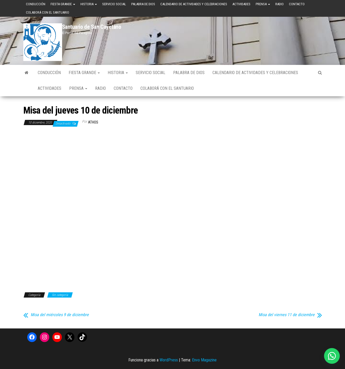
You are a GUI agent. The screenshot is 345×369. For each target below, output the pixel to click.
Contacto (297, 4)
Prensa (263, 4)
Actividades (241, 4)
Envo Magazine (204, 359)
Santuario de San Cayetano (91, 27)
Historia (88, 4)
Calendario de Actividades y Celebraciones (193, 4)
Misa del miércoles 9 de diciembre (60, 314)
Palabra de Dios (143, 4)
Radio (279, 4)
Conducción (35, 4)
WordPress (169, 359)
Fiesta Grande (63, 4)
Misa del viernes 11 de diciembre (287, 314)
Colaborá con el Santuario (47, 12)
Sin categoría (60, 295)
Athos (93, 122)
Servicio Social (114, 4)
